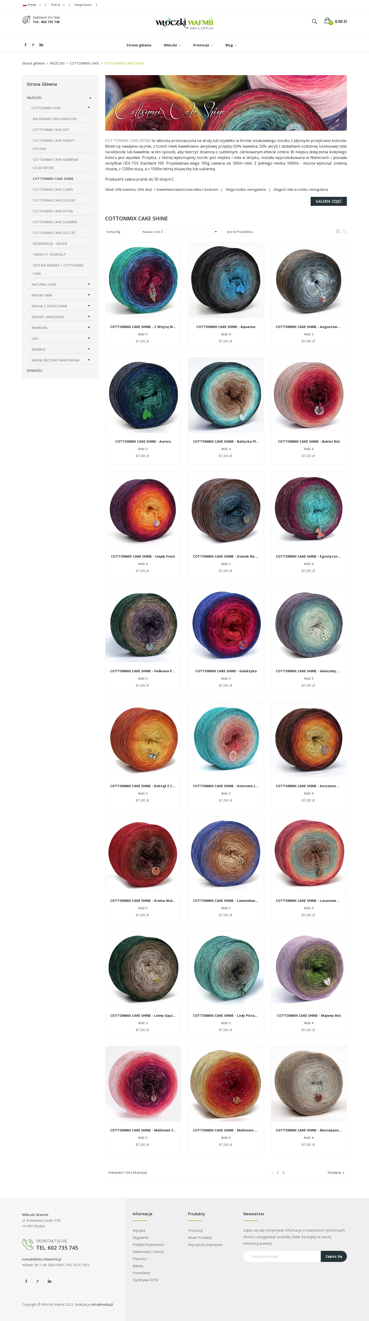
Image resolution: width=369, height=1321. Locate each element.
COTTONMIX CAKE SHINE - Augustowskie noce (309, 326)
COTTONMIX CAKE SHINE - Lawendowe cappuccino (226, 900)
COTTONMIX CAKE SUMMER (55, 222)
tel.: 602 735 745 (46, 22)
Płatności (140, 1258)
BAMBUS (39, 349)
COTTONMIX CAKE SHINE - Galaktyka (226, 671)
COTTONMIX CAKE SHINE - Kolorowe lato (226, 786)
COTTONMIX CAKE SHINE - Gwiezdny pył (309, 671)
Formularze (141, 1273)
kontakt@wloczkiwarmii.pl (41, 1259)
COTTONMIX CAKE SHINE (53, 178)
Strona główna (42, 84)
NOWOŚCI (35, 370)
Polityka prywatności (148, 1244)
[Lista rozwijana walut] (58, 4)
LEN (35, 338)
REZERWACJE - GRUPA (50, 243)
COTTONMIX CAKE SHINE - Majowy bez (309, 1015)
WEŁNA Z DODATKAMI (49, 306)
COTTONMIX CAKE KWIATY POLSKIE (54, 144)
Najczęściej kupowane (205, 1244)
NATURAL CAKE (44, 284)
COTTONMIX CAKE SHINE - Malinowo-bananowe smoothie (226, 1130)
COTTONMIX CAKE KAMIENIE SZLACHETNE (55, 163)
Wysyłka (139, 1230)
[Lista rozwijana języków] (32, 4)
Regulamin (141, 1237)
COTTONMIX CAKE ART (51, 129)
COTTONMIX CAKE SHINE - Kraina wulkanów (143, 900)
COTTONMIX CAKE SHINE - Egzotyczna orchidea (309, 556)
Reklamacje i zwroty (148, 1251)
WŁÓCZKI (34, 97)
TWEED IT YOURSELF (49, 254)
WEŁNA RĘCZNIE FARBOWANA (55, 360)
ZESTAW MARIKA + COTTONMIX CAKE (58, 269)
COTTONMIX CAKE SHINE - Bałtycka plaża (226, 441)
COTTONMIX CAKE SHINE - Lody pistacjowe (226, 1015)
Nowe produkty (200, 1237)
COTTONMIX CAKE (46, 108)
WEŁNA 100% (42, 295)
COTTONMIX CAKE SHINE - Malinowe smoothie (143, 1130)
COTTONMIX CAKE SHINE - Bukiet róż (309, 441)
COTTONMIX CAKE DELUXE (54, 200)
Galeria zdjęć (329, 201)
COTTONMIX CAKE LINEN (53, 189)
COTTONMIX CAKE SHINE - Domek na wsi (226, 556)
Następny (337, 1172)
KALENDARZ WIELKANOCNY (55, 119)
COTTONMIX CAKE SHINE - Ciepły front (143, 556)
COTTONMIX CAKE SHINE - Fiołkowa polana (143, 671)
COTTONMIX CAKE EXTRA (53, 211)
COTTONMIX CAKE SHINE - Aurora (143, 441)
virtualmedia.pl (102, 1304)
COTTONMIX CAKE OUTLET (54, 233)
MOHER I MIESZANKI (48, 317)
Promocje (195, 1230)
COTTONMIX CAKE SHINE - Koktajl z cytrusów (143, 786)
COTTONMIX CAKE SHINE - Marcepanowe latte (309, 1130)
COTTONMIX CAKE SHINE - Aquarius (226, 326)
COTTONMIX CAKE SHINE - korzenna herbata (309, 786)
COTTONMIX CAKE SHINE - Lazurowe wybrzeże (309, 900)
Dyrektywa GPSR (145, 1280)
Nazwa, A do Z (181, 232)
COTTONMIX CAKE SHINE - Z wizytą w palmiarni (143, 326)
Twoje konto (83, 5)
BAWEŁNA (39, 327)
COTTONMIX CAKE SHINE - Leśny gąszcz (143, 1015)
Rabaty (138, 1266)
